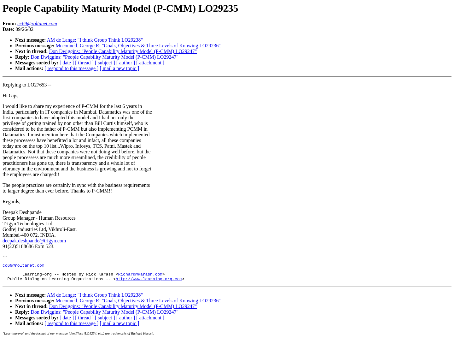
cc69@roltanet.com (23, 267)
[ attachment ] (150, 62)
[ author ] (125, 62)
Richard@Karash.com (140, 277)
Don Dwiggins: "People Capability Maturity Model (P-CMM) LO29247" (123, 51)
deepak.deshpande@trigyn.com (34, 240)
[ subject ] (105, 62)
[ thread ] (84, 62)
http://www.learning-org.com (149, 282)
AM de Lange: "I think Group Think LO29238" (95, 40)
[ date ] (67, 62)
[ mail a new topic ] (119, 68)
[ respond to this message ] (71, 68)
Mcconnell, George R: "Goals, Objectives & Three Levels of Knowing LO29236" (138, 45)
